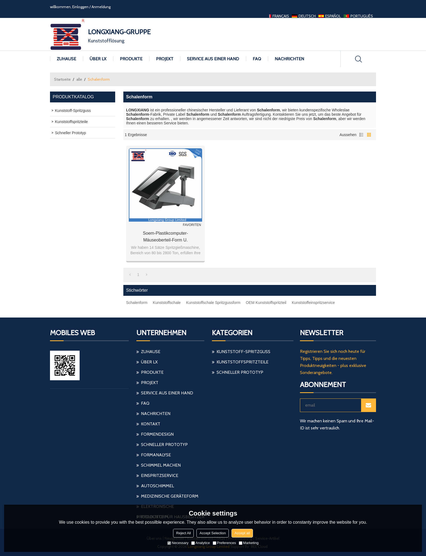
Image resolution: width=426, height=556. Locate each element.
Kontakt (150, 423)
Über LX (98, 58)
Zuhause (66, 58)
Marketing (249, 543)
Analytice (200, 543)
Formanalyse (156, 454)
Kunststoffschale (167, 302)
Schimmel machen (161, 465)
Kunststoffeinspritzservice (313, 302)
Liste (361, 134)
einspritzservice (159, 475)
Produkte (131, 58)
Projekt (164, 58)
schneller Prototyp (164, 444)
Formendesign (157, 434)
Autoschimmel (157, 485)
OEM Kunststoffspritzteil (266, 302)
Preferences (224, 543)
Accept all (242, 533)
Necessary (177, 543)
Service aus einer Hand (213, 58)
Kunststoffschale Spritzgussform (213, 302)
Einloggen (80, 6)
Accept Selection (212, 533)
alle (79, 79)
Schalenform (137, 302)
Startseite (62, 79)
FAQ (257, 58)
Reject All (183, 533)
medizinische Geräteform (169, 496)
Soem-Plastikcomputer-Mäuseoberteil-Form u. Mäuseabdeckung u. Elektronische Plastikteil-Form (165, 237)
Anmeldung (101, 6)
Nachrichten (289, 58)
